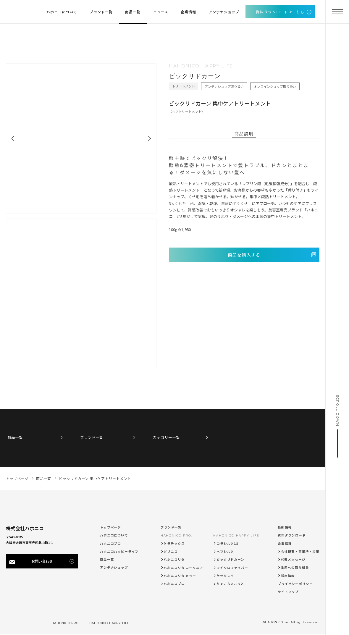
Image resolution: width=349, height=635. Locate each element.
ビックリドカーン (230, 559)
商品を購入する (244, 255)
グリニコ (170, 551)
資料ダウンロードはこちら (280, 11)
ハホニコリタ (174, 559)
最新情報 (285, 527)
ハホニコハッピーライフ (119, 551)
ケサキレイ (225, 575)
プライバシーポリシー (295, 583)
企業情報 (285, 543)
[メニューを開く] (337, 12)
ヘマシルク (225, 551)
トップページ (110, 527)
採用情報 (288, 575)
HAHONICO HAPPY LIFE (236, 535)
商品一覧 (15, 437)
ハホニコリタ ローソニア (183, 567)
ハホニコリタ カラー (180, 575)
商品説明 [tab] (244, 133)
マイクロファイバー (232, 567)
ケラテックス (174, 543)
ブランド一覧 (91, 437)
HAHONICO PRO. (176, 535)
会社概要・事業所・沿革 (300, 551)
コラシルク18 (227, 543)
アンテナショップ (114, 567)
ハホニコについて (114, 535)
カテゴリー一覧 (166, 437)
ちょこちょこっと (230, 583)
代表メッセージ (293, 559)
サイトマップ (288, 591)
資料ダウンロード (292, 535)
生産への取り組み (295, 567)
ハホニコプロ (110, 543)
